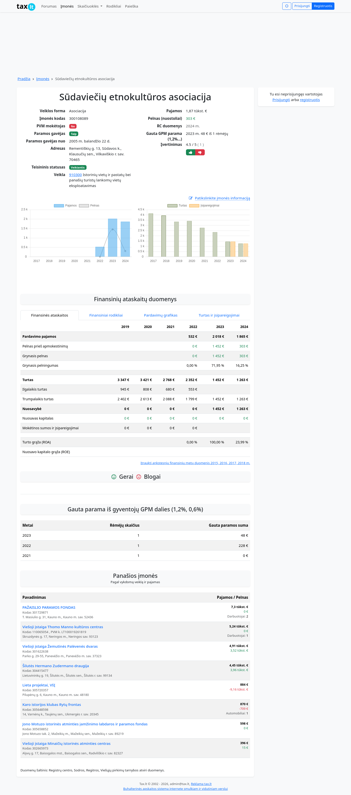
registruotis (310, 99)
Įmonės (67, 6)
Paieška (131, 6)
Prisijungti (302, 6)
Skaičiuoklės (89, 6)
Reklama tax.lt (201, 784)
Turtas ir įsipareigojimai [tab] (219, 315)
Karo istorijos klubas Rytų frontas (51, 704)
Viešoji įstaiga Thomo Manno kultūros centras (62, 626)
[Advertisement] (135, 276)
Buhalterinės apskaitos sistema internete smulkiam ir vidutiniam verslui (175, 788)
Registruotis (323, 6)
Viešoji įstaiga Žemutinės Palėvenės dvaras (60, 646)
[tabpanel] (135, 394)
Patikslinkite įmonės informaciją (219, 198)
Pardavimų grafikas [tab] (161, 315)
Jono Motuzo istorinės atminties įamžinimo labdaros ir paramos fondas (85, 723)
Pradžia (24, 78)
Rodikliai (113, 6)
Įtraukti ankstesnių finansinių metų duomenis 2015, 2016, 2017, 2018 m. (195, 463)
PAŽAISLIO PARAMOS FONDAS (48, 607)
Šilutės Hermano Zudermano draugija (55, 665)
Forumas (49, 6)
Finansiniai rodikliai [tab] (106, 315)
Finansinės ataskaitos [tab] (49, 315)
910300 (75, 174)
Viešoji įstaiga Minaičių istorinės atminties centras (66, 743)
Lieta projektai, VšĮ (38, 685)
